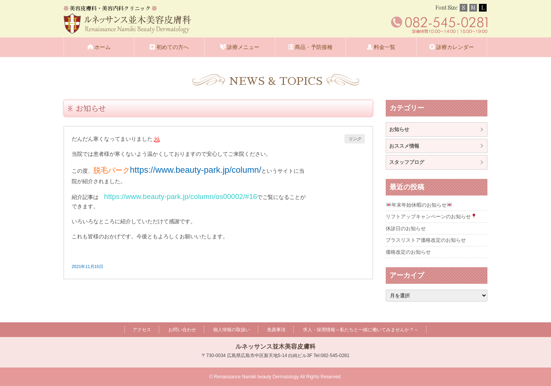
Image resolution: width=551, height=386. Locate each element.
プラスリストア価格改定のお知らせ (426, 240)
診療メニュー (243, 47)
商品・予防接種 (314, 47)
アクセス (142, 329)
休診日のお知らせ (406, 228)
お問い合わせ (182, 329)
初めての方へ (172, 47)
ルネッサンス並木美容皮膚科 (275, 346)
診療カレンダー (455, 47)
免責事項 (276, 329)
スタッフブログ (406, 162)
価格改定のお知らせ (408, 252)
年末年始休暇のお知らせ (419, 205)
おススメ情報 (404, 146)
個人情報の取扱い (231, 329)
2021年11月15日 (87, 266)
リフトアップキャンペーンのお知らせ (431, 216)
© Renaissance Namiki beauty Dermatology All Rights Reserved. (275, 376)
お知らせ (91, 108)
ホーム (102, 47)
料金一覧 (384, 47)
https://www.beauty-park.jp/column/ (195, 170)
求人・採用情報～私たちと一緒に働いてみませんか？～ (360, 329)
